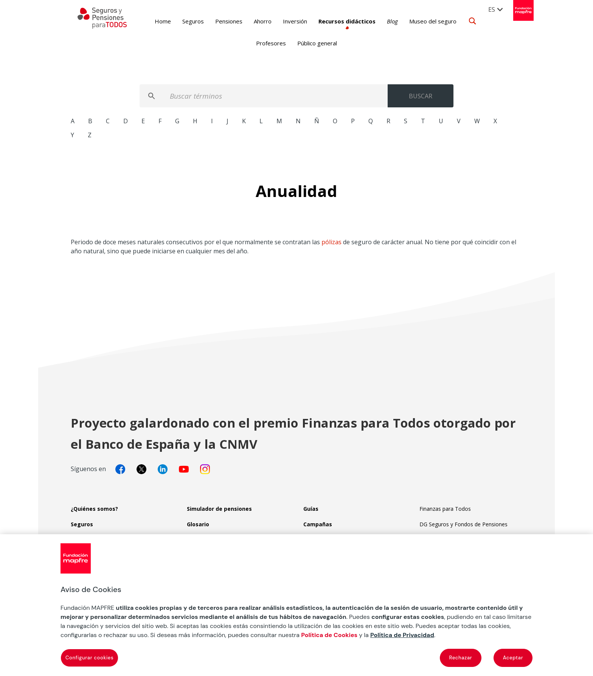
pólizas (331, 242)
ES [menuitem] (492, 9)
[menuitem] (496, 9)
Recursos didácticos (337, 21)
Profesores (271, 43)
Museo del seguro (423, 21)
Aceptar (513, 657)
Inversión (286, 21)
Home (154, 21)
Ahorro (253, 21)
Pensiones (219, 21)
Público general (317, 43)
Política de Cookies (329, 635)
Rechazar (460, 657)
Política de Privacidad (402, 635)
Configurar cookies (89, 657)
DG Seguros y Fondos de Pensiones (463, 524)
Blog (383, 21)
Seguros (184, 21)
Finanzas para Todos (445, 508)
